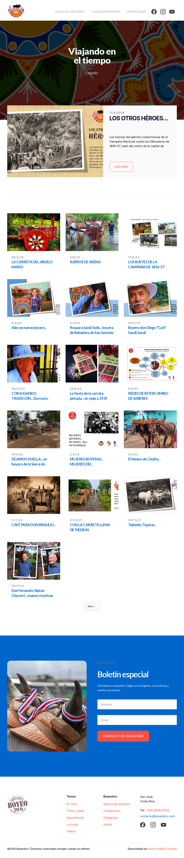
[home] (16, 10)
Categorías (110, 817)
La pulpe (72, 824)
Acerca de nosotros (106, 11)
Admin (107, 824)
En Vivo (71, 804)
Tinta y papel (75, 811)
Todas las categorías (69, 11)
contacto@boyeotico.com (157, 816)
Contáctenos (136, 11)
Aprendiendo (75, 817)
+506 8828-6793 (157, 810)
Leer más (121, 166)
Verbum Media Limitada (162, 848)
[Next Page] (92, 606)
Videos (71, 831)
